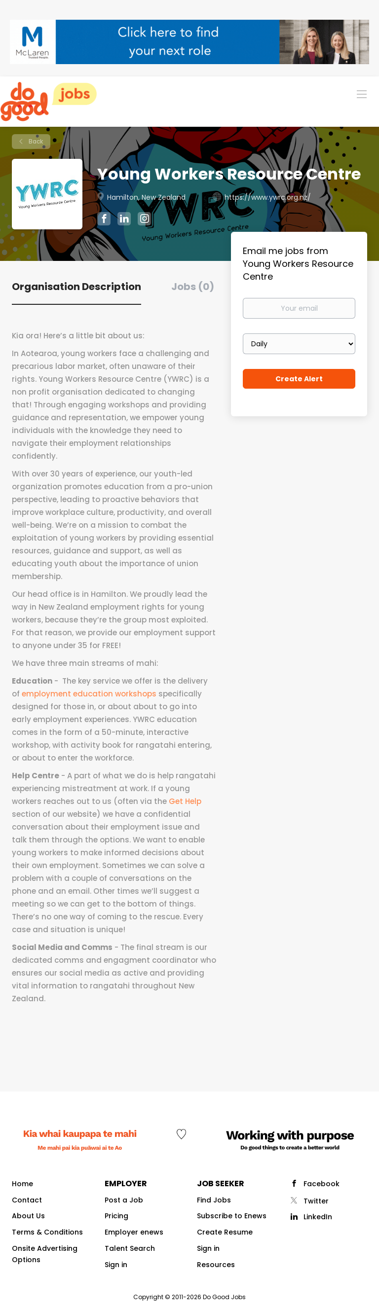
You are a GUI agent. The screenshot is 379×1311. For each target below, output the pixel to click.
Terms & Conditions (47, 1232)
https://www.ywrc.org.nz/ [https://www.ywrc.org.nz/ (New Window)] (268, 197)
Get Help (185, 801)
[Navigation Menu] (362, 93)
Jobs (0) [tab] (192, 286)
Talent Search (130, 1248)
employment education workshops (89, 694)
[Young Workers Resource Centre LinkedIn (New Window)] (124, 220)
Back (35, 141)
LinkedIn (317, 1217)
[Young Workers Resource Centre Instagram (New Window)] (144, 220)
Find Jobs (214, 1200)
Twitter (316, 1201)
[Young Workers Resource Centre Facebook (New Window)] (104, 220)
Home (22, 1184)
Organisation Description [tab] (76, 286)
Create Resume (225, 1232)
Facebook (321, 1184)
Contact (27, 1200)
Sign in (116, 1265)
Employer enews (134, 1232)
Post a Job (124, 1200)
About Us (28, 1216)
